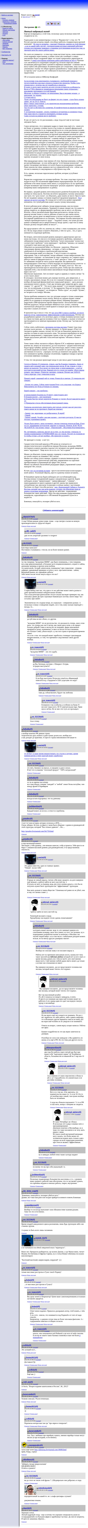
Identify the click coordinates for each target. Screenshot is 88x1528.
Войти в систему (7, 15)
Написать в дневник (9, 22)
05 (27, 17)
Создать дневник (8, 20)
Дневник (5, 43)
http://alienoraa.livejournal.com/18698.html (50, 1450)
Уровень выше (33, 538)
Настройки (6, 40)
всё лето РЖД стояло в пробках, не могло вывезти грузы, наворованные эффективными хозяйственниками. (54, 314)
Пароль (5, 47)
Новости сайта (8, 28)
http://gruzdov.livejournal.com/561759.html (37, 831)
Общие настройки (9, 30)
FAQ (4, 62)
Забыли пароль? (8, 60)
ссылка (35, 519)
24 (29, 17)
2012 (24, 17)
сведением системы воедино (56, 327)
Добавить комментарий (53, 510)
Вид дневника (7, 48)
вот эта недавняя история (40, 471)
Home (4, 18)
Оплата (5, 33)
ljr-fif (4, 35)
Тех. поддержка (8, 63)
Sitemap (5, 32)
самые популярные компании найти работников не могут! (54, 60)
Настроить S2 (6, 55)
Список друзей (8, 42)
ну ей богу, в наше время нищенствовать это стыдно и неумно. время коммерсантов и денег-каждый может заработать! (51, 755)
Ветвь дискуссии (31, 526)
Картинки (6, 45)
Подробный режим (10, 23)
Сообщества (6, 52)
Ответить (24, 526)
